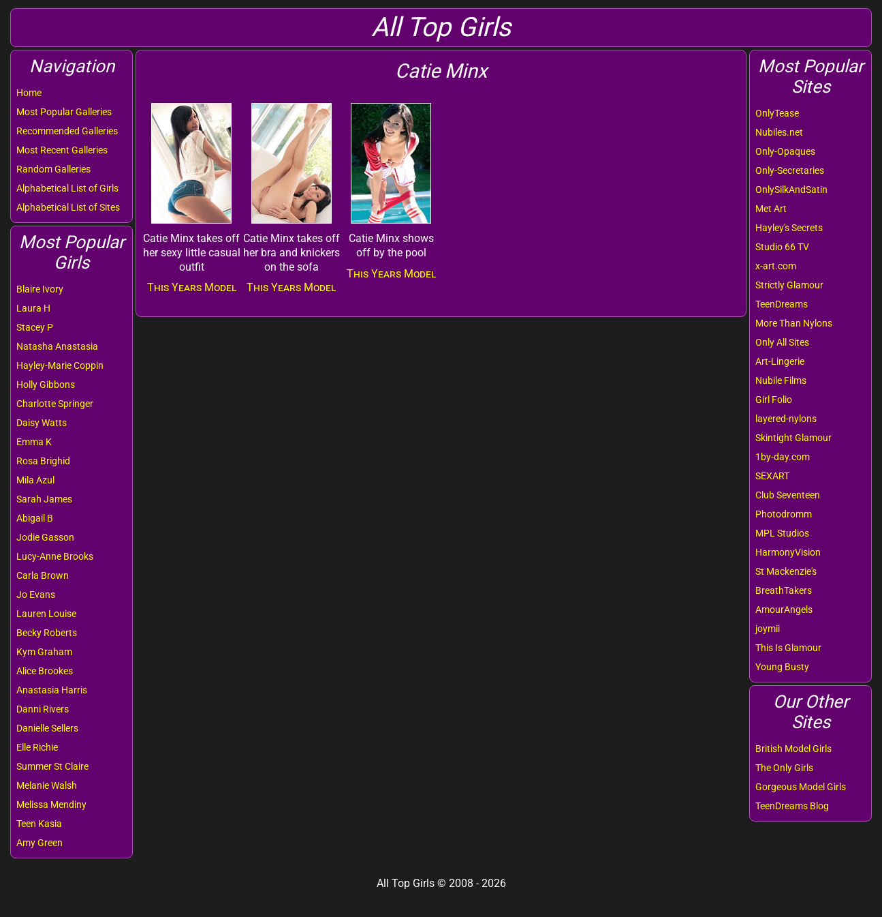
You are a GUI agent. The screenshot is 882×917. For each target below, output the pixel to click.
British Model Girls (793, 748)
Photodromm (783, 514)
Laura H (33, 308)
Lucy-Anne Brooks (54, 556)
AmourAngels (784, 609)
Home (29, 92)
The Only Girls (784, 767)
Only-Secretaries (789, 170)
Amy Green (39, 842)
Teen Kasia (39, 823)
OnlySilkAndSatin (791, 189)
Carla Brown (42, 575)
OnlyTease (777, 113)
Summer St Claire (52, 766)
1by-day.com (782, 456)
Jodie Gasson (45, 537)
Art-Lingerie (779, 361)
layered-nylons (786, 418)
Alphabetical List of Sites (68, 207)
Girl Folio (773, 399)
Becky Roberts (46, 632)
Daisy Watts (41, 422)
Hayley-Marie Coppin (60, 365)
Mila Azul (35, 480)
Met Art (771, 208)
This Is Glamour (788, 647)
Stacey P (34, 327)
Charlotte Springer (54, 403)
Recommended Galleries (67, 130)
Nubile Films (780, 380)
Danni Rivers (42, 709)
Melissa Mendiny (51, 804)
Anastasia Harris (51, 690)
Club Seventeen (787, 495)
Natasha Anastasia (57, 346)
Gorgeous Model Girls (800, 786)
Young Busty (782, 666)
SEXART (772, 475)
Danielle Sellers (47, 728)
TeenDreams (781, 304)
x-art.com (775, 265)
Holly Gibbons (45, 384)
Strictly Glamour (789, 285)
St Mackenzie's (786, 571)
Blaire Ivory (39, 289)
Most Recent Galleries (62, 150)
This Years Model (191, 287)
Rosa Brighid (43, 460)
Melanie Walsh (46, 785)
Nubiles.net (779, 132)
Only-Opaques (785, 151)
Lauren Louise (46, 613)
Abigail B (34, 518)
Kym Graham (44, 651)
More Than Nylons (793, 323)
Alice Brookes (44, 670)
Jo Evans (35, 594)
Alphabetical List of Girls (67, 188)
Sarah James (44, 499)
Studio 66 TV (782, 246)
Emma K (34, 441)
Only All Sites (782, 342)
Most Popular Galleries (64, 111)
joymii (767, 628)
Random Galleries (53, 169)
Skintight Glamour (793, 437)
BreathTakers (783, 590)
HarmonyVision (788, 552)
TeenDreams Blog (792, 805)
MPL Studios (782, 533)
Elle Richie (37, 747)
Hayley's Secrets (789, 227)
